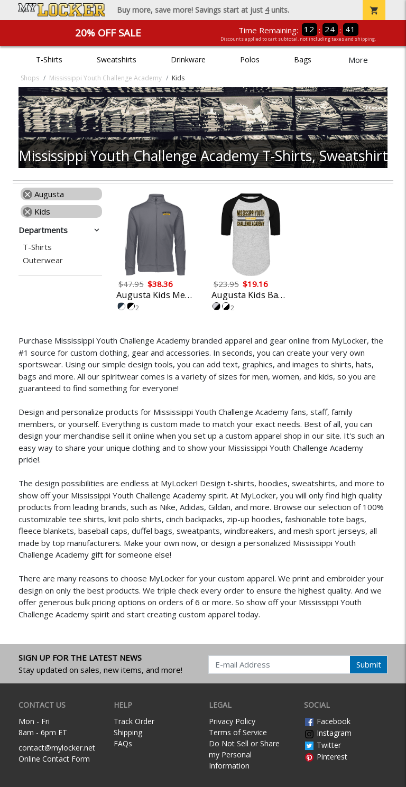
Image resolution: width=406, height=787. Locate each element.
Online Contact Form (54, 759)
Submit (368, 664)
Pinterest (325, 757)
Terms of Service (238, 732)
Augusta (43, 194)
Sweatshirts (116, 59)
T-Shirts (49, 59)
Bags (302, 59)
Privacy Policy (232, 721)
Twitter (322, 745)
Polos (250, 59)
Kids (36, 211)
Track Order (134, 721)
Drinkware (188, 59)
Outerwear (43, 260)
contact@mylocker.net (57, 748)
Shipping (128, 732)
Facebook (327, 721)
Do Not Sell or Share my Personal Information (244, 754)
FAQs (123, 743)
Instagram (328, 733)
